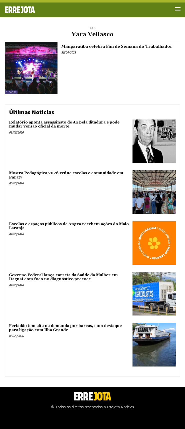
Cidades (11, 92)
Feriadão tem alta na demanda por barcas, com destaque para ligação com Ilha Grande (65, 328)
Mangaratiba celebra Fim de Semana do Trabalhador (116, 46)
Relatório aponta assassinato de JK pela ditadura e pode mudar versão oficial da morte (64, 124)
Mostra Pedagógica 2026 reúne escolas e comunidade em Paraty (66, 175)
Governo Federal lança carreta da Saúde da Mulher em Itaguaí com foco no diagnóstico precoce (63, 277)
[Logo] (48, 9)
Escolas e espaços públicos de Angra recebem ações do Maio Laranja (69, 226)
